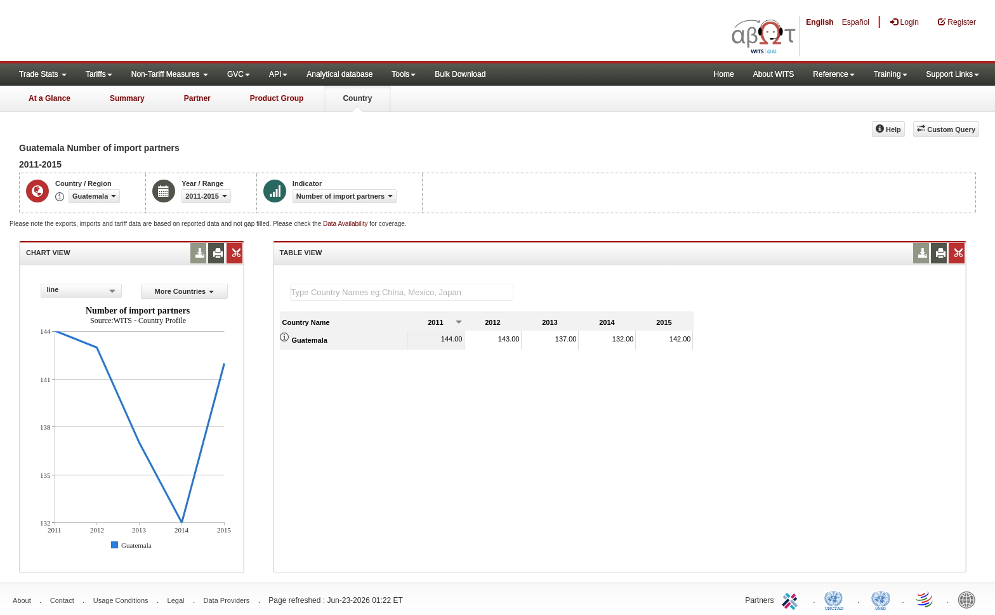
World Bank (969, 599)
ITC (792, 599)
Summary (127, 98)
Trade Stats (43, 74)
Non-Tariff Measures (169, 74)
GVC (238, 74)
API (278, 74)
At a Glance (49, 98)
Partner (197, 98)
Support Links (952, 74)
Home (724, 74)
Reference (833, 74)
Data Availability (346, 223)
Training (890, 74)
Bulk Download (460, 74)
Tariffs (99, 74)
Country (357, 98)
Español (855, 22)
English (819, 22)
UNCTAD (836, 599)
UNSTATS (880, 599)
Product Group (277, 98)
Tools (404, 74)
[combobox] (81, 291)
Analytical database (339, 74)
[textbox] (401, 292)
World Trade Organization (925, 599)
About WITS (773, 74)
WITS (127, 31)
